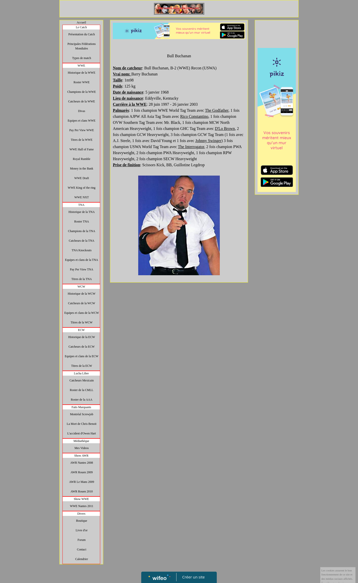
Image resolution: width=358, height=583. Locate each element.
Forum (82, 540)
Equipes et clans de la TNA (81, 260)
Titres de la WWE (81, 140)
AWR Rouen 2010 (81, 491)
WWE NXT (81, 197)
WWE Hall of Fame (81, 149)
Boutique (81, 520)
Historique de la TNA (81, 212)
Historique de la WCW (81, 293)
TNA (81, 205)
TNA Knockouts (82, 250)
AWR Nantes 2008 (81, 462)
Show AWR (81, 455)
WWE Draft (81, 178)
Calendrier (81, 559)
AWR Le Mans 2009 (81, 482)
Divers (81, 513)
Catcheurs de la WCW (81, 303)
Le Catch (81, 27)
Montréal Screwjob (81, 414)
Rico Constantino (194, 116)
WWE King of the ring (81, 187)
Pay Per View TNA (81, 269)
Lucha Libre (81, 373)
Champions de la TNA (81, 231)
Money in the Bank (81, 168)
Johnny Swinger (208, 140)
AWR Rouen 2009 (81, 472)
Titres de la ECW (81, 366)
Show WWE (81, 499)
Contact (81, 549)
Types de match (81, 58)
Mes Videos (82, 448)
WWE (81, 65)
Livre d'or (82, 530)
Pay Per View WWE (81, 130)
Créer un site (193, 576)
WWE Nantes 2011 (81, 506)
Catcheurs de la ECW (81, 346)
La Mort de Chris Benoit (81, 424)
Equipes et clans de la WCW (81, 313)
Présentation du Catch (81, 34)
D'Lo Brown (225, 128)
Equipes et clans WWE (82, 120)
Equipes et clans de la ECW (81, 356)
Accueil (81, 22)
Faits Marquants (81, 407)
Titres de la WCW (82, 322)
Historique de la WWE (81, 72)
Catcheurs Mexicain (81, 380)
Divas (81, 111)
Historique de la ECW (81, 337)
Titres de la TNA (81, 279)
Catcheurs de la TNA (81, 240)
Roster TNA (81, 221)
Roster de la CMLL (81, 390)
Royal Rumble (81, 159)
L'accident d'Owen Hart (81, 433)
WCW (81, 286)
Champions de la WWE (81, 92)
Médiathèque (81, 441)
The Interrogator (191, 147)
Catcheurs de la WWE (81, 101)
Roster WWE (82, 82)
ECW (81, 330)
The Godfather (216, 110)
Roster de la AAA (81, 399)
